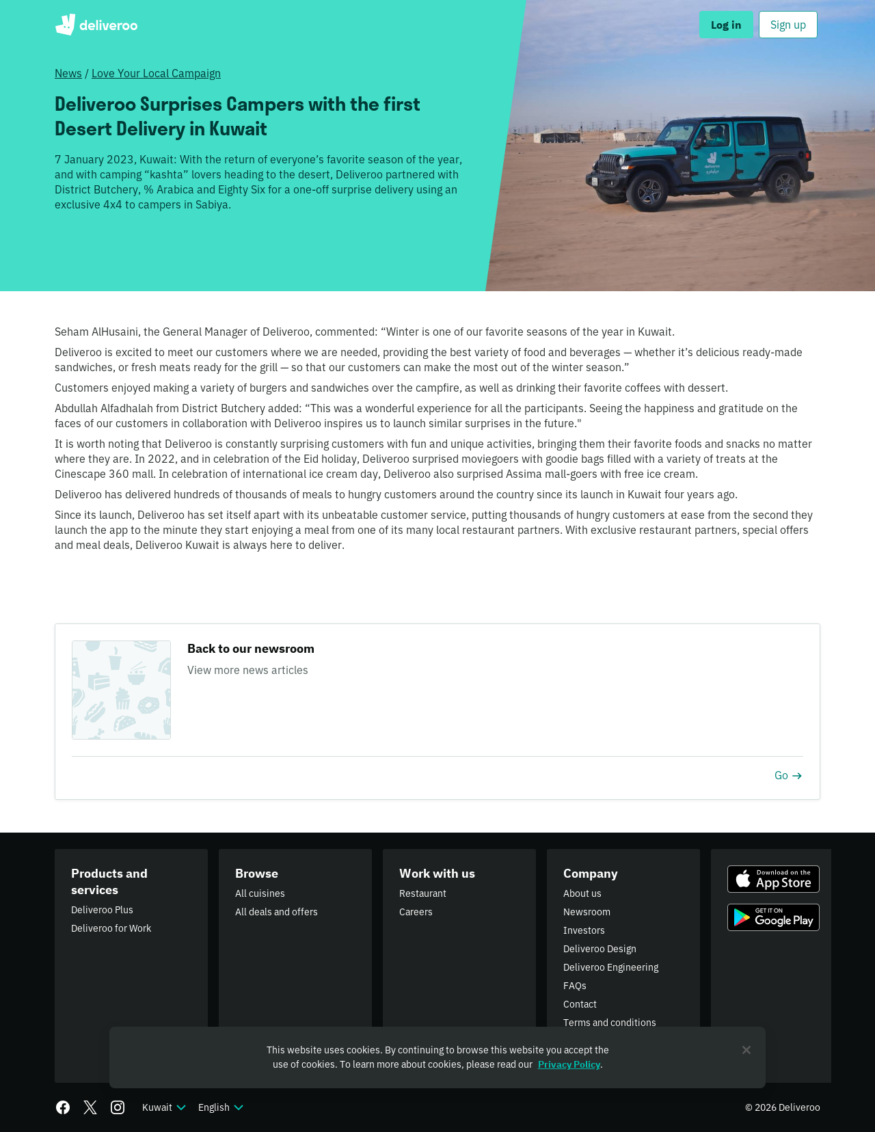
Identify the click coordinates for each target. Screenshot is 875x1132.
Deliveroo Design (599, 949)
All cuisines (260, 893)
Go (789, 775)
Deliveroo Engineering (610, 967)
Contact (580, 1004)
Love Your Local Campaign (156, 73)
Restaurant (422, 893)
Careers (416, 912)
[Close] (746, 1050)
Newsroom (586, 912)
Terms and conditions (609, 1022)
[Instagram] (117, 1107)
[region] (437, 1057)
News (68, 73)
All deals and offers (276, 912)
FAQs (575, 986)
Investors (584, 930)
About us (582, 893)
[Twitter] (90, 1107)
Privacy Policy (569, 1064)
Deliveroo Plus (102, 910)
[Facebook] (63, 1107)
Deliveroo (96, 25)
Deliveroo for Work (111, 928)
